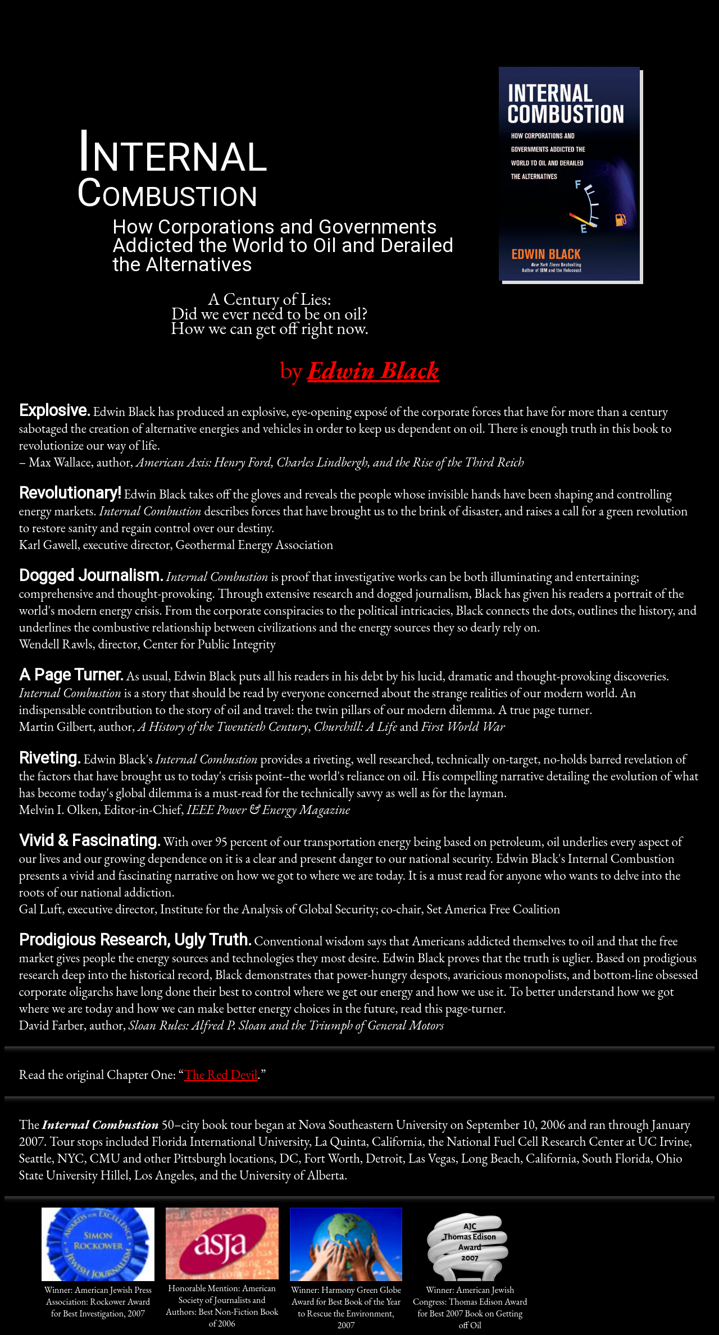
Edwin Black (374, 370)
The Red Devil (221, 1074)
